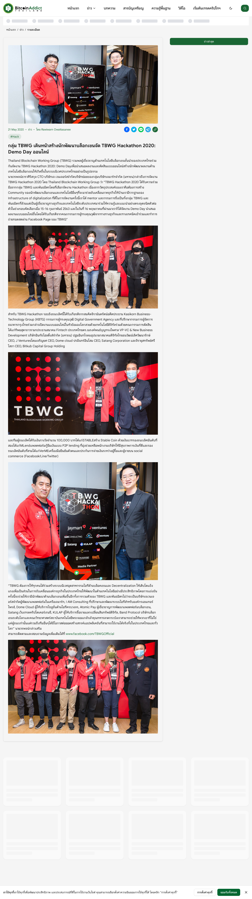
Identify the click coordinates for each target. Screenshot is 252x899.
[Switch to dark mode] (231, 8)
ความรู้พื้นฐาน (161, 8)
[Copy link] (155, 129)
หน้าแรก (73, 8)
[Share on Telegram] (148, 129)
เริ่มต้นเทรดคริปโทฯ (206, 8)
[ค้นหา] (245, 8)
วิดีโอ (181, 8)
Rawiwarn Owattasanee (56, 129)
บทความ (109, 8)
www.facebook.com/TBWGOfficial (90, 634)
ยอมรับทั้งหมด (228, 892)
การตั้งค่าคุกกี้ (204, 892)
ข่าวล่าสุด (209, 41)
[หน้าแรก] (22, 8)
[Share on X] (134, 129)
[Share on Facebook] (127, 129)
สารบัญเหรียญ (133, 8)
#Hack (14, 136)
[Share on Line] (141, 129)
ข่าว (91, 8)
